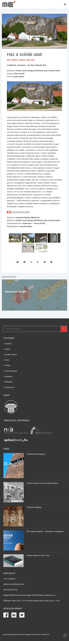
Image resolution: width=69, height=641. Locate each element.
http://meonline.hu (10, 590)
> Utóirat (6, 349)
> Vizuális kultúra (10, 354)
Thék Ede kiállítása (34, 507)
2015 (8, 60)
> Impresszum (8, 387)
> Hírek (6, 360)
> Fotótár (6, 365)
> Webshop (7, 376)
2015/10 (14, 60)
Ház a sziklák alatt (24, 54)
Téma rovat (30, 60)
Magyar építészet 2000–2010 (38, 555)
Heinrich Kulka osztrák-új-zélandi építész (42, 483)
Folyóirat (22, 60)
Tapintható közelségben (36, 454)
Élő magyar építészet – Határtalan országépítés (45, 531)
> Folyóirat (7, 343)
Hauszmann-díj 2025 (16, 291)
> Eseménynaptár (10, 371)
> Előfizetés (8, 382)
